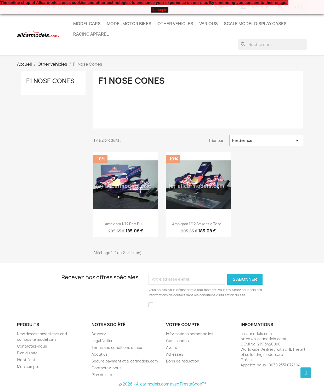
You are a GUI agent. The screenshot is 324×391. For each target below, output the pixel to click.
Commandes (177, 340)
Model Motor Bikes (129, 23)
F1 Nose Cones (50, 80)
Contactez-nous (32, 346)
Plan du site (27, 352)
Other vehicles (175, 23)
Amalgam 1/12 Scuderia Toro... (198, 223)
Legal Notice (102, 340)
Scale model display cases (255, 23)
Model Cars (87, 23)
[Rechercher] (272, 44)
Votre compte (183, 324)
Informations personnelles (189, 333)
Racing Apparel (91, 34)
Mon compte (28, 366)
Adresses (174, 354)
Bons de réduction (182, 361)
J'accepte (159, 10)
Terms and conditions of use (117, 347)
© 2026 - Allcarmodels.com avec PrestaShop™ (162, 384)
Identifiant (26, 359)
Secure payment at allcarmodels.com (125, 361)
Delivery (99, 333)
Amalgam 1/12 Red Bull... (125, 223)
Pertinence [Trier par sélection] (266, 140)
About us (100, 354)
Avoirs (171, 347)
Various (208, 23)
